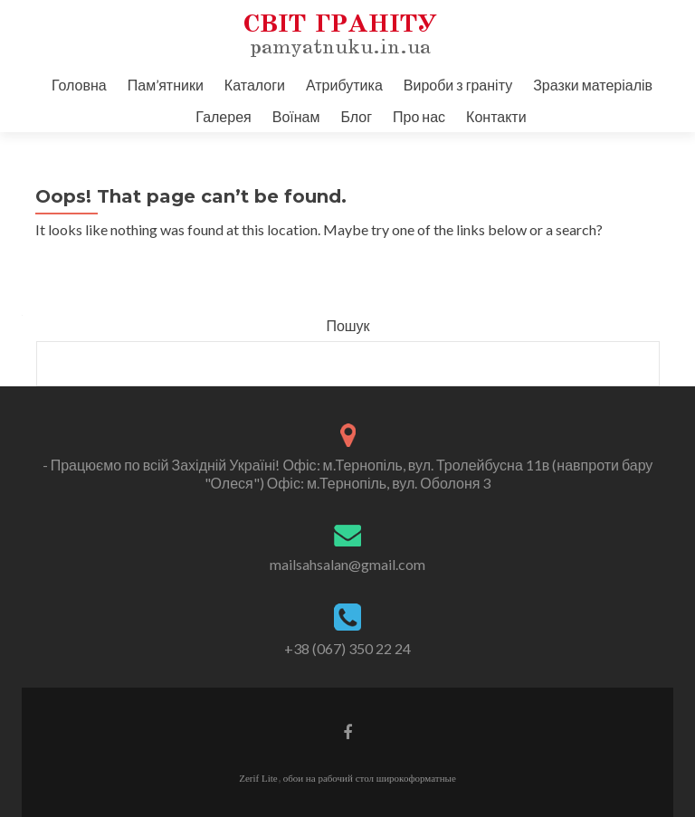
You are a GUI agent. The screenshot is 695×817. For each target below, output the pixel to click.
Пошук (347, 325)
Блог (356, 116)
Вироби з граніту (458, 84)
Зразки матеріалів (592, 84)
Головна (79, 84)
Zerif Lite (258, 778)
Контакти (496, 116)
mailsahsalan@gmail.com (347, 564)
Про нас (419, 116)
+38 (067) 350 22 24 (347, 648)
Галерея (223, 116)
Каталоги (254, 84)
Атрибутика (344, 84)
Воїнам (296, 116)
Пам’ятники (166, 84)
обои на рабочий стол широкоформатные (369, 778)
